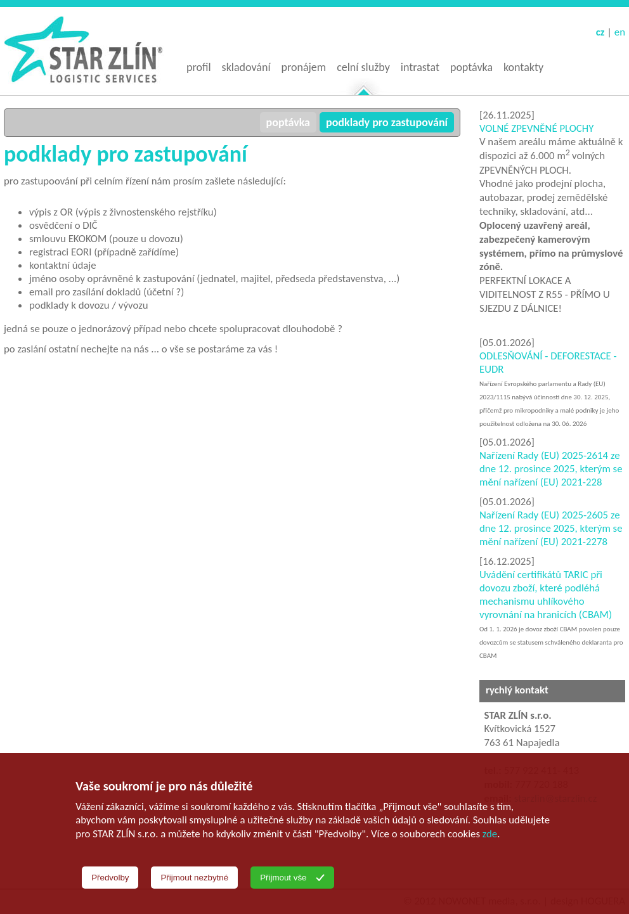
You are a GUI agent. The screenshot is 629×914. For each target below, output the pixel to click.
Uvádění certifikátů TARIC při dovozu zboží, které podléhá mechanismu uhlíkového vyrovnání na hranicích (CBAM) (545, 594)
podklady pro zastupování (387, 122)
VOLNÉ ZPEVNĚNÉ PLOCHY (536, 128)
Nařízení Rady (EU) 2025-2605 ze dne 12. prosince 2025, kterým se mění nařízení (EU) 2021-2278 (551, 528)
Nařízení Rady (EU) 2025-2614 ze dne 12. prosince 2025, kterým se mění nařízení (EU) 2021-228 (551, 469)
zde (490, 833)
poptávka (288, 122)
